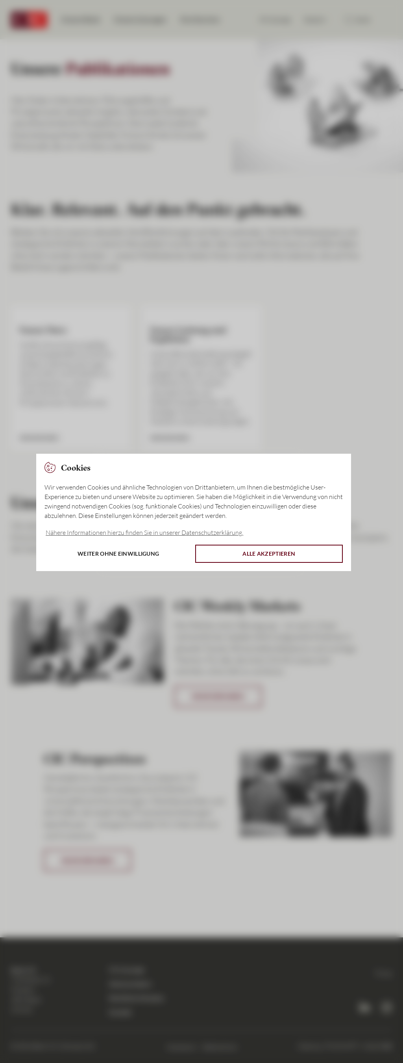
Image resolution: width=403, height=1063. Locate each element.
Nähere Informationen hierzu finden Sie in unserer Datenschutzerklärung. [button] (144, 532)
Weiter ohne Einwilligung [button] (118, 553)
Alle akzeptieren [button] (268, 553)
